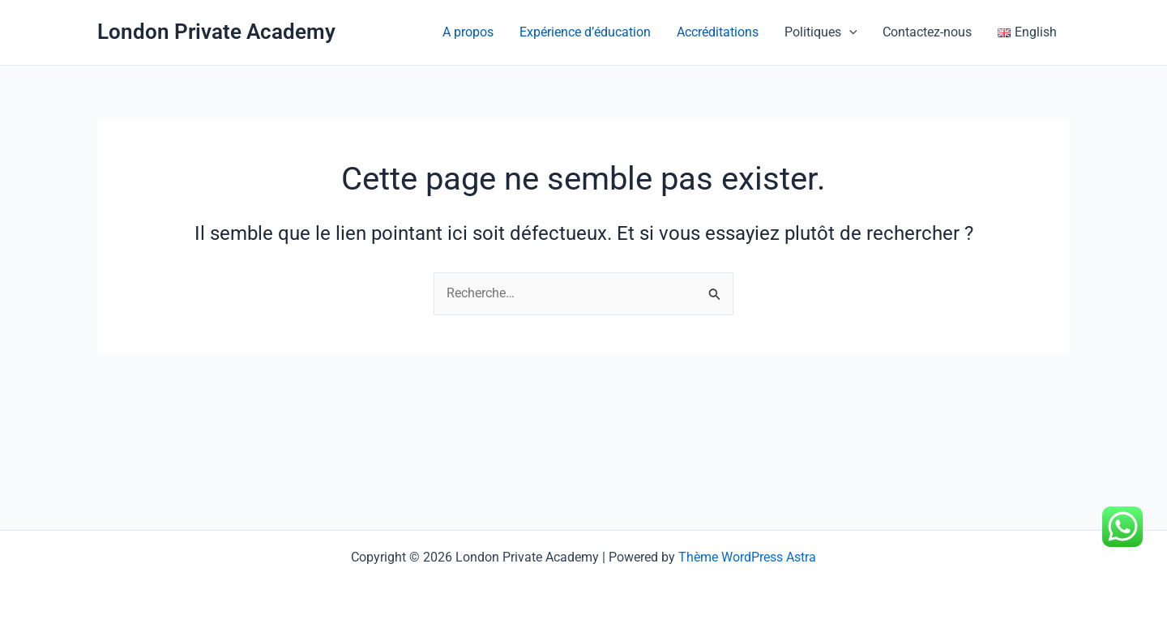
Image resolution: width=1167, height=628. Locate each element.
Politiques (820, 32)
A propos (468, 32)
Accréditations (718, 32)
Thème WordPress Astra (747, 557)
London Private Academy (216, 31)
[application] (849, 32)
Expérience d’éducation (585, 32)
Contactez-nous (927, 32)
